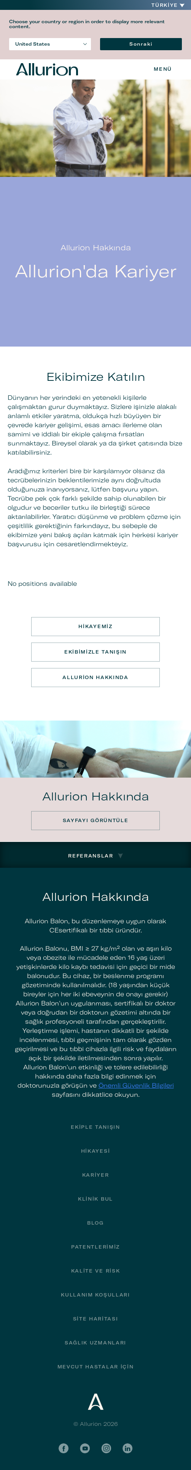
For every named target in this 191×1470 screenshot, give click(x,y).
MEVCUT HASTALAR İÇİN (95, 1367)
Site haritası (95, 1319)
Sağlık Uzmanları (95, 1343)
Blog (95, 1223)
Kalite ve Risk (95, 1271)
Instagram (106, 1448)
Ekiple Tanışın (95, 1127)
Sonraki (141, 44)
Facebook (63, 1448)
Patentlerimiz (95, 1247)
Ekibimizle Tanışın (95, 652)
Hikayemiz (95, 626)
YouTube (85, 1448)
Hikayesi (95, 1151)
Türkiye (164, 5)
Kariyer (95, 1175)
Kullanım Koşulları (95, 1295)
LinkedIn (127, 1448)
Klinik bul (95, 1199)
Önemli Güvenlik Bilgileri (136, 1085)
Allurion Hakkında (95, 677)
